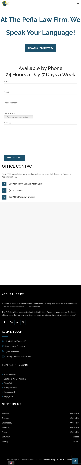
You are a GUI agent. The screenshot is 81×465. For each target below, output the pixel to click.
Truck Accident (10, 374)
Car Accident (9, 392)
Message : (8, 122)
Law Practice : (10, 113)
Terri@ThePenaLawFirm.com (22, 197)
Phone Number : (11, 103)
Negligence (8, 396)
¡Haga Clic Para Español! (40, 48)
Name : (7, 81)
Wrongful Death (10, 388)
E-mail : (7, 92)
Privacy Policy (49, 459)
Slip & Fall (8, 383)
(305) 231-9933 (16, 190)
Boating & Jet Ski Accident (15, 379)
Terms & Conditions (65, 459)
